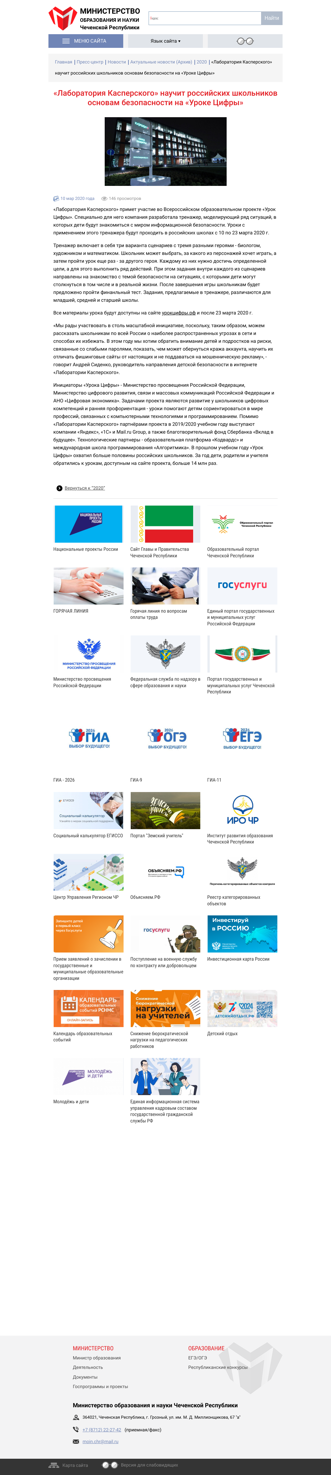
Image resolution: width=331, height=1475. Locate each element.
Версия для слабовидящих (149, 1465)
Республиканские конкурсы (218, 1367)
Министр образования (97, 1358)
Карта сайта (75, 1465)
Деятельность (88, 1367)
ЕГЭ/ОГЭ (197, 1358)
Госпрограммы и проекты (100, 1386)
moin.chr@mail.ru (100, 1441)
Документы (85, 1377)
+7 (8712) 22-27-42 (102, 1430)
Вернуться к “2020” (85, 488)
